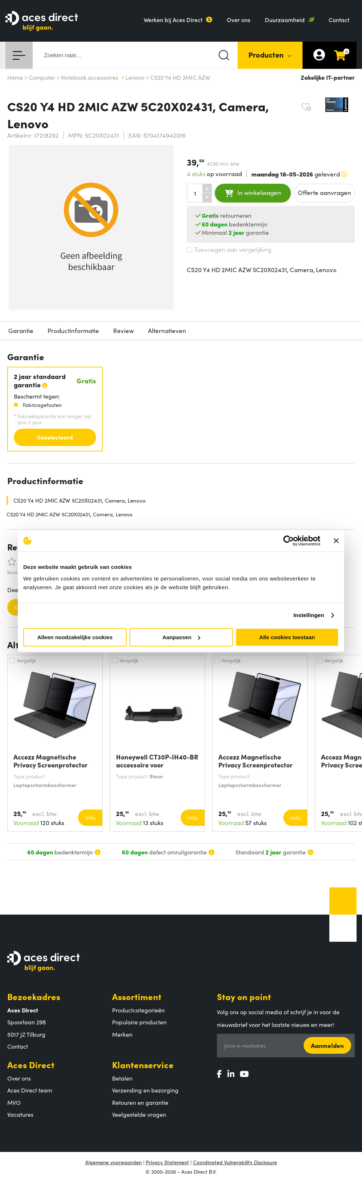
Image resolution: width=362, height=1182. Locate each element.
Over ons (238, 19)
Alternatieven (167, 330)
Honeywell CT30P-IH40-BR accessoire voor (157, 761)
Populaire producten (139, 1022)
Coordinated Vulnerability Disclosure (235, 1162)
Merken (122, 1034)
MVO (14, 1102)
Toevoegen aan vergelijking (229, 249)
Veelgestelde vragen (139, 1114)
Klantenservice (143, 1064)
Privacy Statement (167, 1162)
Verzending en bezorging (145, 1090)
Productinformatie (73, 330)
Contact (339, 19)
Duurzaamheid (285, 19)
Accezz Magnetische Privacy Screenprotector (50, 761)
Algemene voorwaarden (113, 1162)
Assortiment (136, 996)
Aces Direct (30, 1064)
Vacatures (20, 1114)
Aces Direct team (29, 1090)
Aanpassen (181, 637)
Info (90, 817)
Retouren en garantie (140, 1102)
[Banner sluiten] (336, 540)
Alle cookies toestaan (287, 637)
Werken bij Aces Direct (173, 19)
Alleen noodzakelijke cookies (75, 637)
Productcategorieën (138, 1010)
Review (123, 330)
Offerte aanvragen (324, 192)
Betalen (122, 1078)
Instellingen (308, 615)
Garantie (20, 330)
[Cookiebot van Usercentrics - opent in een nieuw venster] (288, 540)
